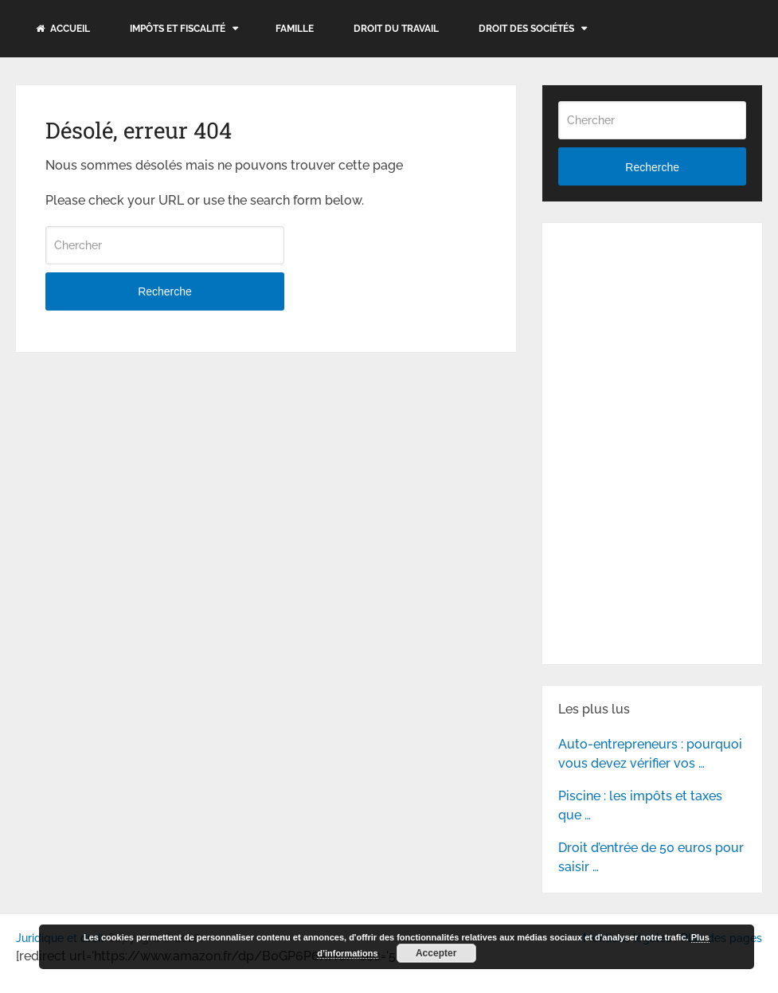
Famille (295, 28)
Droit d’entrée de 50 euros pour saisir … (651, 857)
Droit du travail (396, 28)
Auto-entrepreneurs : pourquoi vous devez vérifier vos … (650, 754)
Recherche (165, 291)
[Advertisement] (668, 338)
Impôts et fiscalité (177, 28)
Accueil (63, 28)
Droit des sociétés (526, 28)
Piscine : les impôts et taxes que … (640, 805)
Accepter (436, 953)
